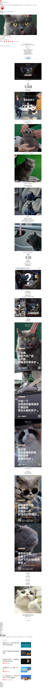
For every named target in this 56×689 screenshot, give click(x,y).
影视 (0, 628)
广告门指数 (7, 11)
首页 (0, 11)
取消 (0, 3)
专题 (4, 11)
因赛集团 (1, 624)
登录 (0, 10)
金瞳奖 (10, 11)
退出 (12, 11)
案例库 (3, 11)
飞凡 (0, 632)
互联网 (1, 626)
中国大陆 (1, 630)
